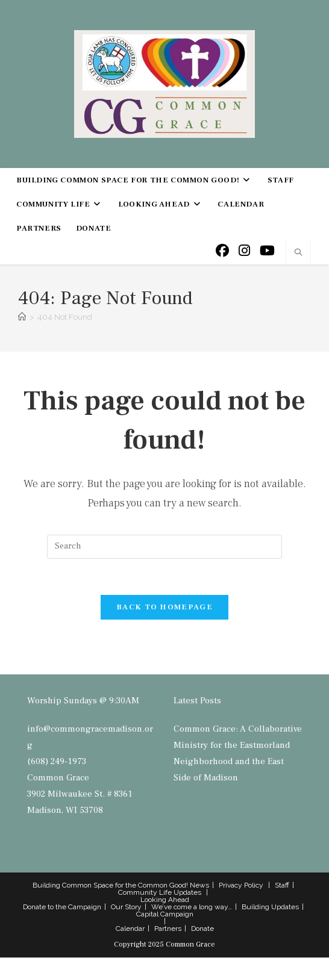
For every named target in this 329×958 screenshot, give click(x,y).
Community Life (145, 893)
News (199, 886)
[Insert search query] (164, 547)
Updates (187, 893)
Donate (202, 929)
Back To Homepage (164, 607)
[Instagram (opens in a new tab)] (244, 251)
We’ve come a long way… (191, 907)
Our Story (126, 907)
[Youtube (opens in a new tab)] (267, 251)
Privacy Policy (241, 886)
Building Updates (270, 907)
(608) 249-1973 (56, 762)
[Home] (22, 317)
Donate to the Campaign (62, 907)
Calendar (130, 929)
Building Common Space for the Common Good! (110, 886)
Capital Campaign (164, 914)
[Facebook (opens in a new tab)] (222, 251)
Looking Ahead (164, 900)
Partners (167, 929)
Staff (282, 886)
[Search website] (298, 253)
